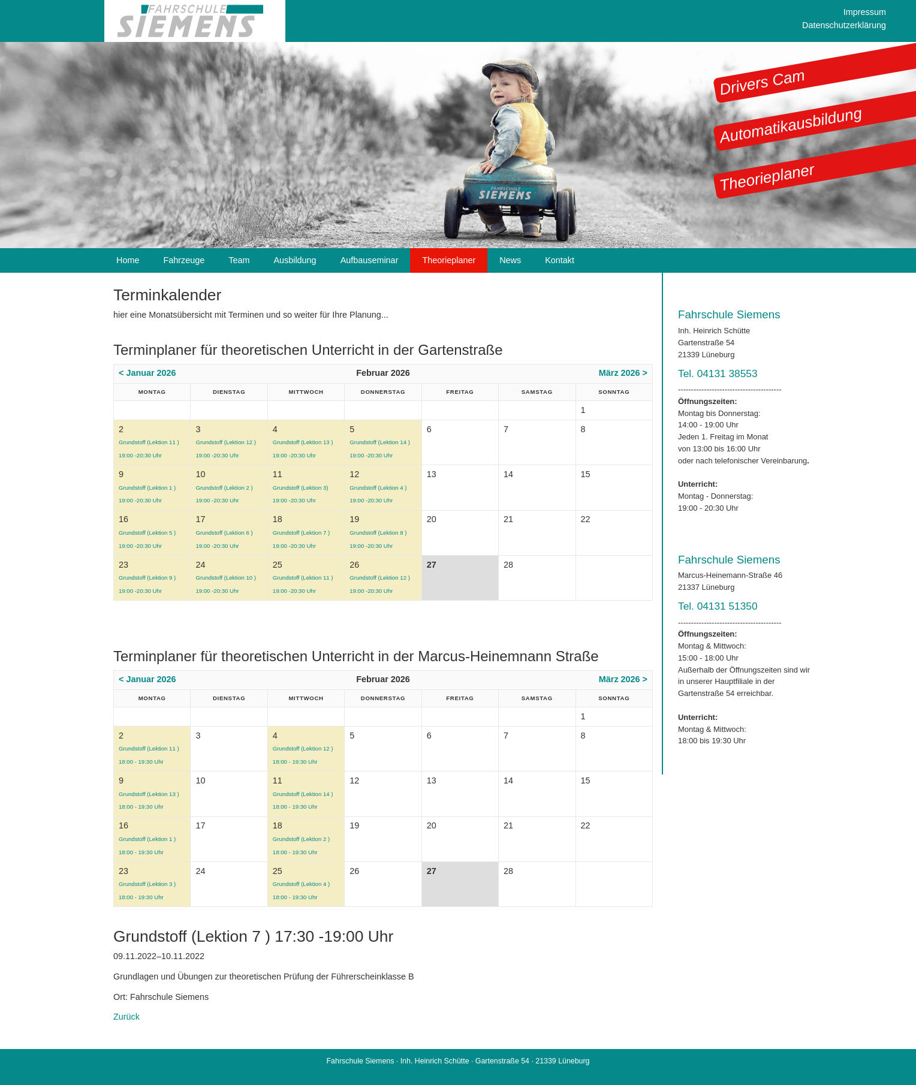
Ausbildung (294, 260)
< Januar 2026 (147, 373)
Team (238, 260)
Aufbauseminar (370, 260)
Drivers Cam (762, 82)
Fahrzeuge (183, 260)
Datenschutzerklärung (844, 25)
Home (127, 260)
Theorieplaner (766, 177)
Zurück (126, 1016)
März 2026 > (623, 373)
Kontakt (559, 260)
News (510, 260)
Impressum (864, 12)
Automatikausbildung (790, 125)
